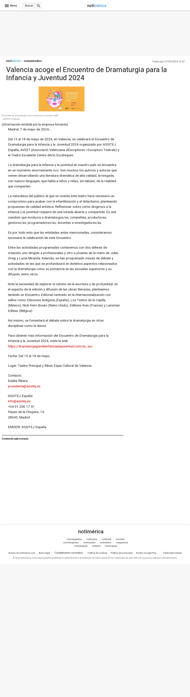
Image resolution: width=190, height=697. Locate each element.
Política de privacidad (122, 553)
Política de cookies (97, 553)
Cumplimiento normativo (69, 553)
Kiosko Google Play (146, 553)
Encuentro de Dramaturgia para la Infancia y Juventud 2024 (30, 115)
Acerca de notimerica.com (21, 553)
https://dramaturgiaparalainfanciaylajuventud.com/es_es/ (50, 346)
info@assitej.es (19, 401)
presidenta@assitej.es (24, 386)
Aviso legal (44, 553)
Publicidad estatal (172, 553)
